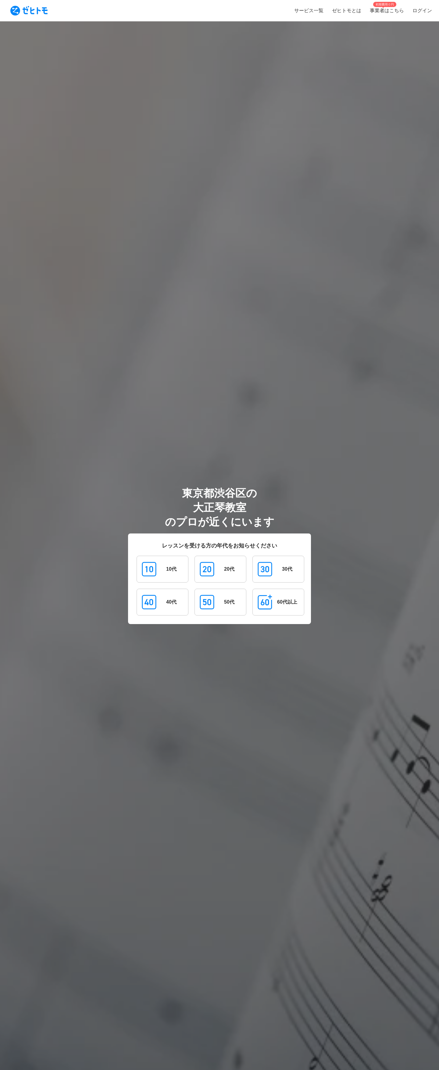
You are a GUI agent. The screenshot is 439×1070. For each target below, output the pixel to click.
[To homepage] (29, 10)
